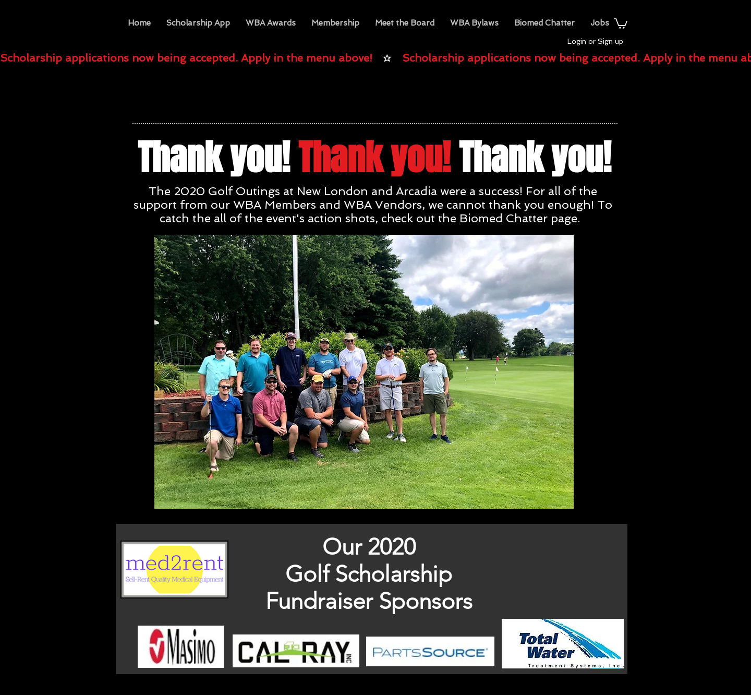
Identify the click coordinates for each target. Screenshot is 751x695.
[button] (271, 23)
